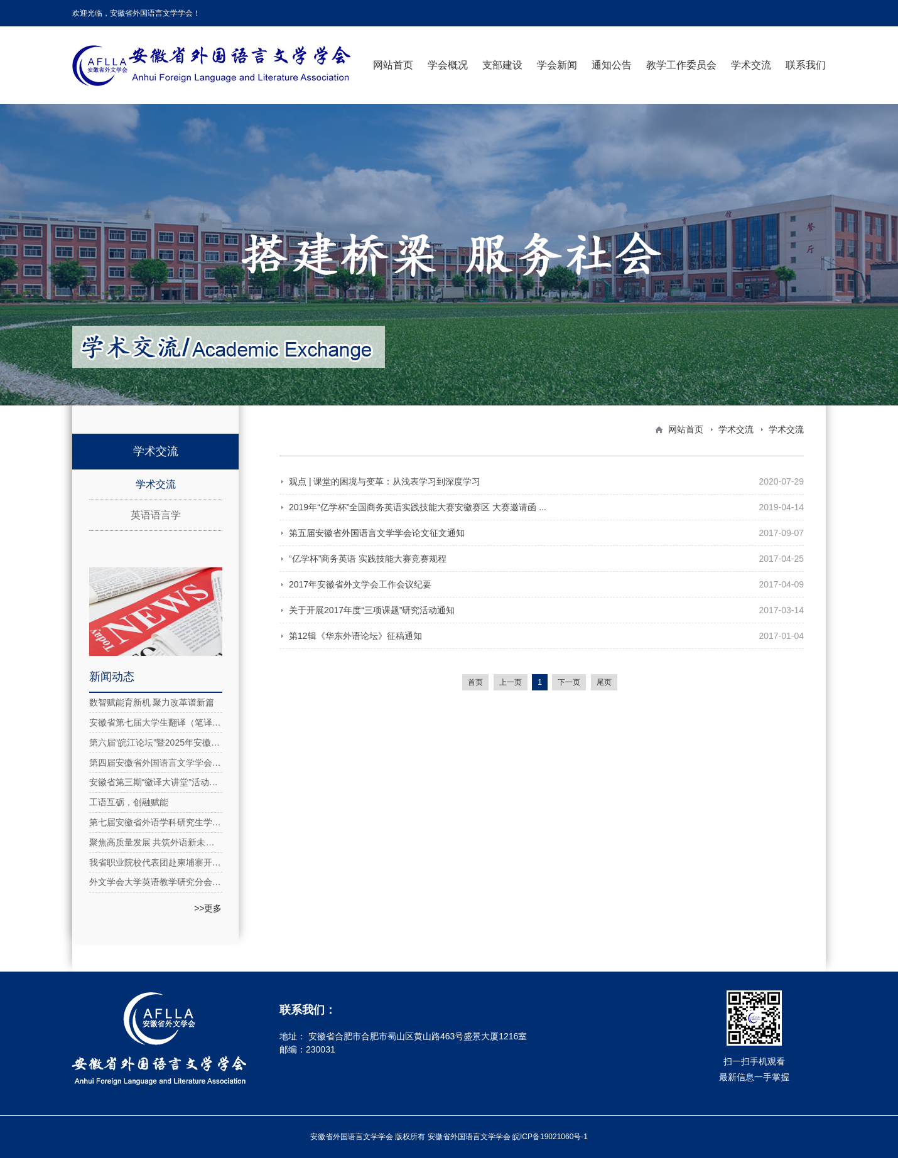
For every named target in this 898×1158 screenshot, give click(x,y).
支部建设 (502, 65)
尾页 (604, 682)
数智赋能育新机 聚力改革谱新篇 (152, 702)
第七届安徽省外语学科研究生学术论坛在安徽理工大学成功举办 (155, 822)
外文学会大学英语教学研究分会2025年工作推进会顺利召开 (155, 882)
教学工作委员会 (681, 65)
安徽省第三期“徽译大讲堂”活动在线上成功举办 (155, 782)
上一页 (510, 682)
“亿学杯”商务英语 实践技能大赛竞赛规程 (367, 559)
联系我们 (806, 65)
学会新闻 (557, 65)
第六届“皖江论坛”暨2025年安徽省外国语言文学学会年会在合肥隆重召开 (155, 742)
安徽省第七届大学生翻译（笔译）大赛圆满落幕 (155, 722)
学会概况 (448, 65)
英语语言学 (156, 515)
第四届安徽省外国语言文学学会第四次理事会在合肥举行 (155, 763)
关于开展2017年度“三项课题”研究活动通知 (372, 610)
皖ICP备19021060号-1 (550, 1136)
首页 (475, 682)
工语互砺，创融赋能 (128, 802)
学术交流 (751, 65)
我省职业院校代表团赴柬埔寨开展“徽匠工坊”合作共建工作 (155, 862)
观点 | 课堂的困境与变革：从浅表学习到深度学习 (384, 481)
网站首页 (393, 65)
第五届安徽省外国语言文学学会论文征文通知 (377, 533)
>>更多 (208, 908)
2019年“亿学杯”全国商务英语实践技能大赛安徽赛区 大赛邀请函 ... (417, 507)
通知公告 (612, 65)
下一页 (569, 682)
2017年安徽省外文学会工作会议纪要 (360, 584)
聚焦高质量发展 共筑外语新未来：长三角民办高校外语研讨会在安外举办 (155, 842)
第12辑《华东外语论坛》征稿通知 (355, 636)
